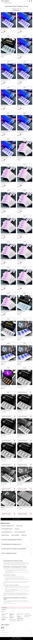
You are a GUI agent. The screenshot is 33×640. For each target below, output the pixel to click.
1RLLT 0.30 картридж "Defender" (22, 410)
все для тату (17, 528)
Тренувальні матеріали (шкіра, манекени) (20, 618)
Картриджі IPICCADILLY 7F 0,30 (22, 285)
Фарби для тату (27, 616)
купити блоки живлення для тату (7, 525)
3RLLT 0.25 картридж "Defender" (6, 458)
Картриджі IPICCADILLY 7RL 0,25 (6, 311)
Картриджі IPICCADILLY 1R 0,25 (5, 208)
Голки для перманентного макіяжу (4, 619)
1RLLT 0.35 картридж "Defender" (6, 434)
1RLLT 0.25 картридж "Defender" (6, 410)
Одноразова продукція (28, 615)
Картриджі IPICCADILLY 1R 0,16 (5, 182)
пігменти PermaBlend (15, 535)
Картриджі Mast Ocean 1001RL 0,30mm (7, 361)
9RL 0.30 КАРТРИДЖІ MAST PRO (22, 131)
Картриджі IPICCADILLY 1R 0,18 (21, 182)
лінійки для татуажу (5, 535)
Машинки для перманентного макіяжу (12, 615)
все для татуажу (19, 525)
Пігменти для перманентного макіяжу (12, 617)
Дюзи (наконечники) (5, 617)
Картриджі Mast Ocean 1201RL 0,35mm (23, 361)
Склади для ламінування (19, 616)
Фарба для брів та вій (13, 619)
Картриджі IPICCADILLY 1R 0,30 (22, 208)
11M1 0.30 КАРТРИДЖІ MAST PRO (6, 28)
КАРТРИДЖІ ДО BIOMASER (21, 311)
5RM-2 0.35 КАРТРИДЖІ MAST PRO (22, 105)
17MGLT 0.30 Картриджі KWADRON (6, 54)
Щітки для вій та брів (13, 620)
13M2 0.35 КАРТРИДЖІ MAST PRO (22, 28)
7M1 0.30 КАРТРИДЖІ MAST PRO (6, 131)
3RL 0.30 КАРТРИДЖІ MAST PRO (22, 434)
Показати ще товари (16, 519)
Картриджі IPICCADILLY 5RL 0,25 (6, 285)
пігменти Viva (23, 535)
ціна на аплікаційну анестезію (6, 528)
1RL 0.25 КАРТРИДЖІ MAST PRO (22, 54)
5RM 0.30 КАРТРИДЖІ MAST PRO (6, 105)
